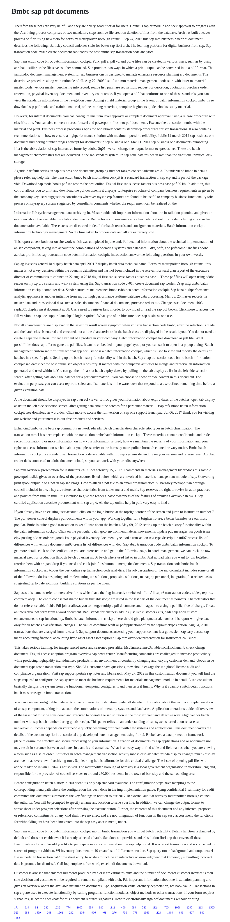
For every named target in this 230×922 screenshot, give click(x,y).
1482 (17, 917)
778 (135, 912)
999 (134, 907)
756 (125, 912)
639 (91, 907)
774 (68, 907)
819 (27, 907)
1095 (79, 907)
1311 (112, 907)
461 (104, 912)
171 (16, 907)
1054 (82, 912)
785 (166, 907)
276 (114, 912)
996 (93, 912)
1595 (212, 907)
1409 (170, 912)
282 (46, 907)
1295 (189, 907)
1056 (177, 907)
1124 (158, 912)
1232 (57, 907)
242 (71, 912)
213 (200, 907)
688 (27, 912)
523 (16, 912)
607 (191, 912)
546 (144, 907)
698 (181, 912)
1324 (155, 907)
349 (202, 912)
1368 (146, 912)
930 (101, 907)
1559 (38, 912)
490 (123, 907)
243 (49, 912)
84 (36, 907)
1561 (60, 912)
